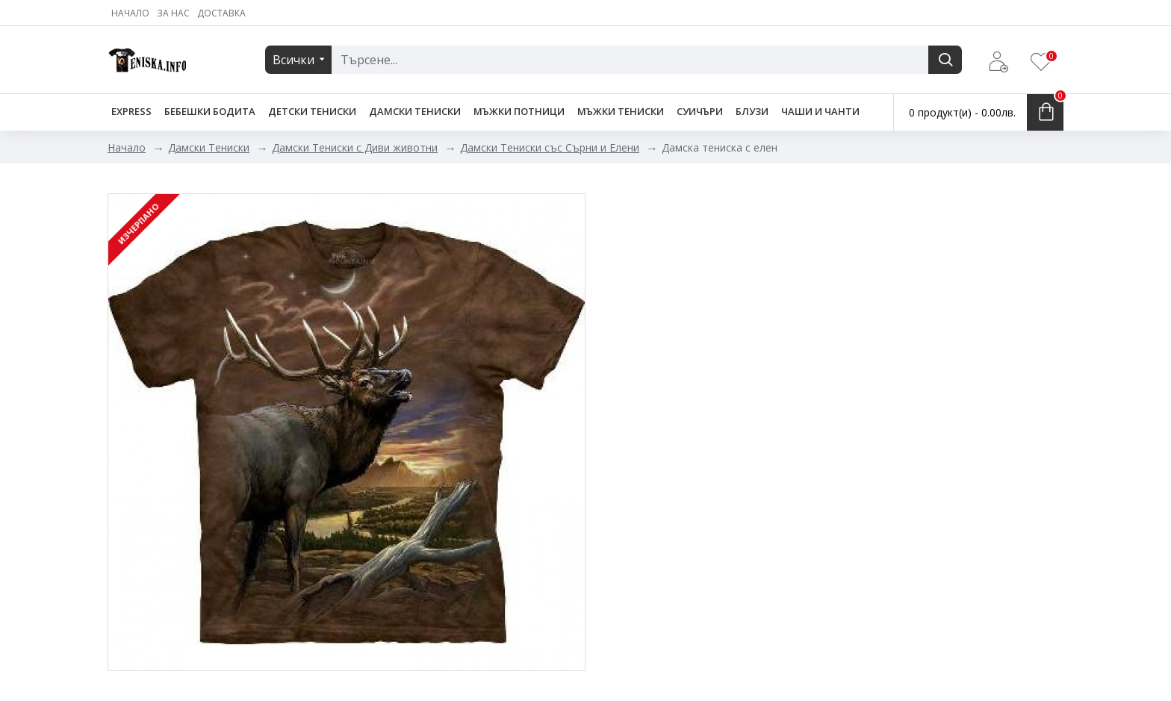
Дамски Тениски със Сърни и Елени (549, 147)
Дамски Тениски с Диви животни (355, 147)
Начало (127, 147)
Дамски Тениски (208, 147)
